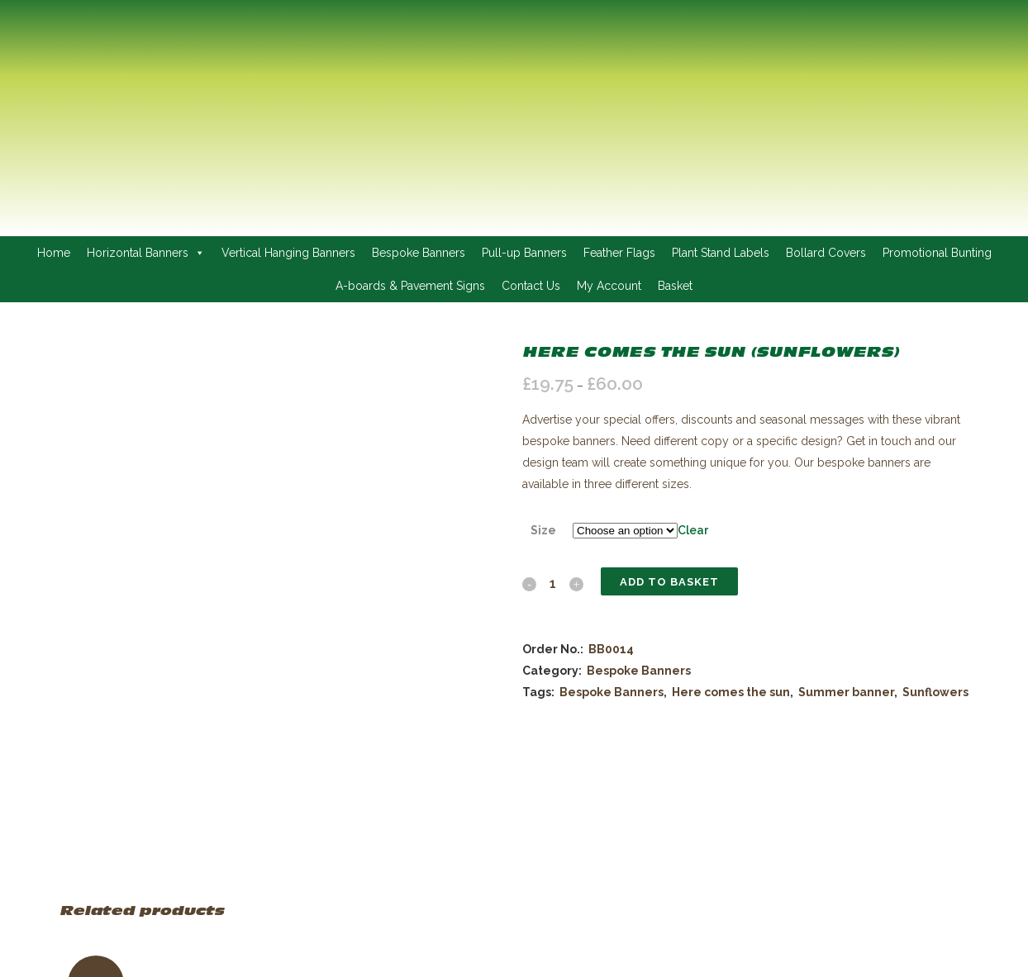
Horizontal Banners (146, 252)
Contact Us (531, 285)
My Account (609, 285)
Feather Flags (619, 252)
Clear (693, 530)
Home (53, 252)
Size (543, 530)
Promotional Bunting (937, 252)
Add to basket (669, 582)
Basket (675, 285)
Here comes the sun (731, 692)
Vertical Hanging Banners (288, 252)
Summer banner (846, 692)
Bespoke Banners (418, 252)
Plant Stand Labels (720, 252)
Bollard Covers (826, 252)
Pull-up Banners (524, 252)
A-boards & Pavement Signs (410, 285)
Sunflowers (935, 692)
